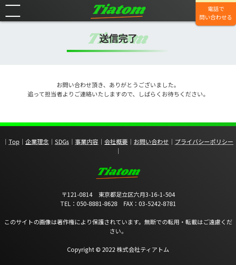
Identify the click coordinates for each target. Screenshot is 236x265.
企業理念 (37, 141)
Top (13, 141)
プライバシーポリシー (204, 141)
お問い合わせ (151, 141)
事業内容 (86, 141)
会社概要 (116, 141)
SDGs (62, 141)
